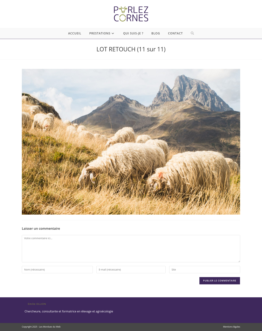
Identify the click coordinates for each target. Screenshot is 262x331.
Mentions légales (231, 326)
